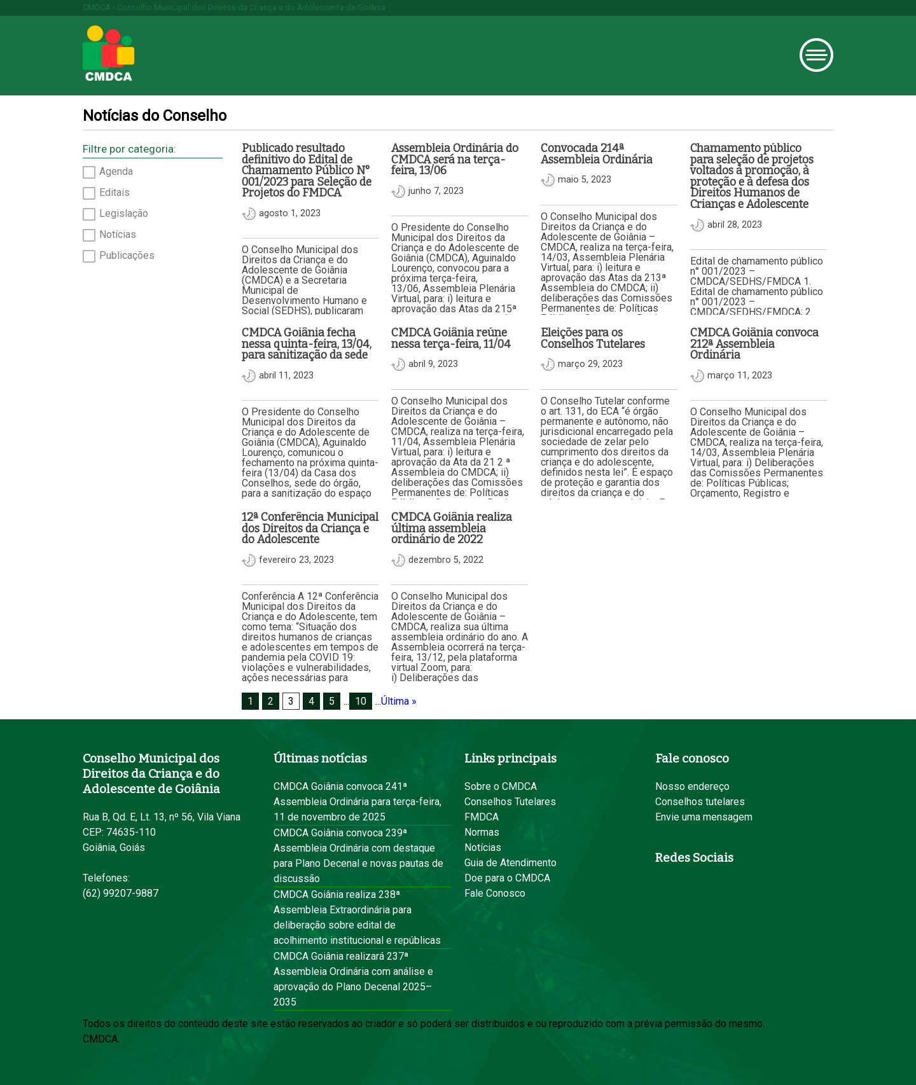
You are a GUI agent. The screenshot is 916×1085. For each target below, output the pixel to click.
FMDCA (481, 817)
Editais (114, 192)
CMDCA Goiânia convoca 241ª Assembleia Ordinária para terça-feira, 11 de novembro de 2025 (357, 801)
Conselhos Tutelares (510, 802)
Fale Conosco (494, 893)
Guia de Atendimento (510, 863)
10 (360, 701)
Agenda (116, 171)
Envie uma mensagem (704, 817)
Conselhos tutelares (700, 802)
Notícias (117, 234)
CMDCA (108, 53)
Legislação (123, 213)
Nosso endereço (692, 786)
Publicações (127, 255)
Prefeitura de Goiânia (233, 52)
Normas (481, 832)
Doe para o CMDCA (507, 878)
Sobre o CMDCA (500, 786)
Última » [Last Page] (399, 701)
